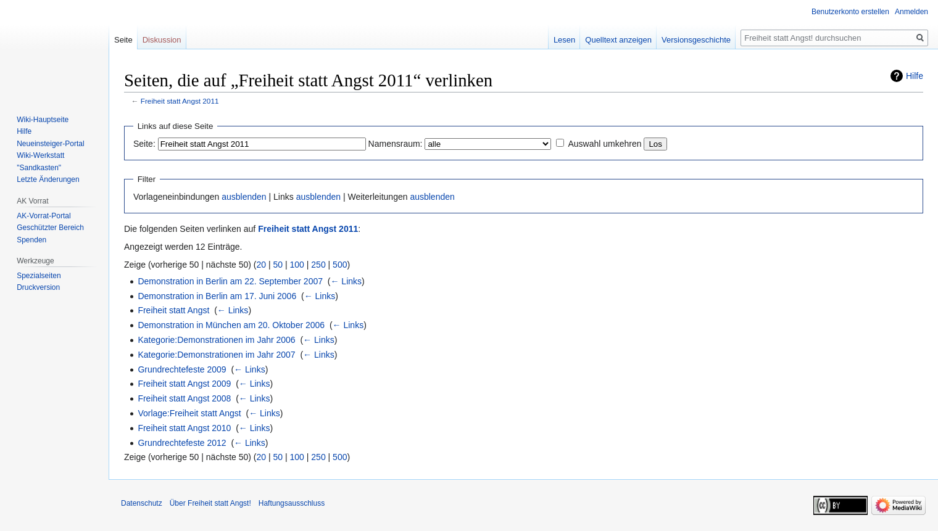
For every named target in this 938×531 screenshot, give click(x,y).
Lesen (564, 39)
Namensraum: (395, 144)
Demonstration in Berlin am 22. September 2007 (230, 281)
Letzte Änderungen (48, 179)
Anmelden (911, 11)
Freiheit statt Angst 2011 (180, 101)
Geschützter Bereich (50, 227)
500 (340, 265)
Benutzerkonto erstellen (850, 11)
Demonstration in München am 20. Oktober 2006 (231, 325)
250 (318, 265)
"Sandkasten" (39, 167)
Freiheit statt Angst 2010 (184, 428)
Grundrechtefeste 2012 (182, 443)
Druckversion (38, 287)
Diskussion (162, 39)
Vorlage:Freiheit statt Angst (189, 413)
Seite (123, 39)
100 (297, 265)
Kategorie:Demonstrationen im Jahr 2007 (216, 355)
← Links (346, 281)
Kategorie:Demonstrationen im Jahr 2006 (216, 340)
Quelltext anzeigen (618, 39)
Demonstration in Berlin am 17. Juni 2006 (217, 296)
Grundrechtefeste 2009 (182, 369)
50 (278, 265)
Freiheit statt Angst (173, 310)
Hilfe (914, 76)
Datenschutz (141, 503)
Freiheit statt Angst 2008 (184, 398)
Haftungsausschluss (292, 503)
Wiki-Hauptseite (42, 119)
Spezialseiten (38, 275)
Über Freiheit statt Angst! (210, 503)
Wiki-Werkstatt (40, 155)
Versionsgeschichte (696, 39)
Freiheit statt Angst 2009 (184, 384)
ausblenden (244, 197)
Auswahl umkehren (604, 144)
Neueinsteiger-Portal (50, 143)
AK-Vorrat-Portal (43, 216)
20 (262, 265)
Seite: (144, 144)
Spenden (31, 240)
